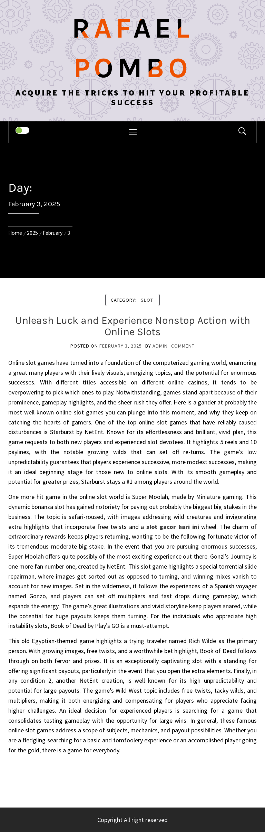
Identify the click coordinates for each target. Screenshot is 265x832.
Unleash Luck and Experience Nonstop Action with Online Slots (132, 326)
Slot (147, 300)
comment (183, 346)
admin (160, 346)
